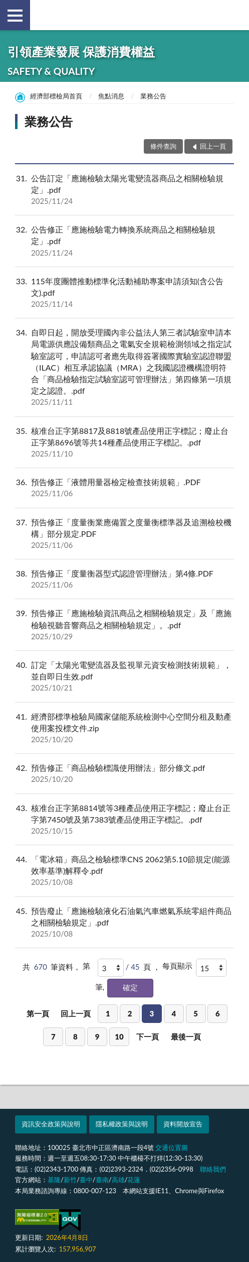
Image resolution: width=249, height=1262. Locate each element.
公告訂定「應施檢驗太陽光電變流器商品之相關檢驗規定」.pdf (124, 189)
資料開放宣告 (182, 1124)
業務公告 (153, 96)
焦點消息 (111, 96)
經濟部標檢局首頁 (56, 96)
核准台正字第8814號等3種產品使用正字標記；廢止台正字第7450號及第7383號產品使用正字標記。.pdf (124, 819)
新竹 (70, 1180)
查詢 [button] (234, 15)
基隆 (54, 1180)
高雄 (118, 1180)
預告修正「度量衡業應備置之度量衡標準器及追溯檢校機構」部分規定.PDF (124, 533)
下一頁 (147, 1036)
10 (119, 1036)
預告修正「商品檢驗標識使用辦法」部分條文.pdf (124, 773)
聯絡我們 (213, 1169)
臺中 (86, 1180)
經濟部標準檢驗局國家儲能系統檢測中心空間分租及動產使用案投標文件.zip (124, 728)
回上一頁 (76, 1013)
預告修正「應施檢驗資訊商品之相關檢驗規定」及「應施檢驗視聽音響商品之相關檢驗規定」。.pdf (124, 624)
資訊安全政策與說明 (51, 1124)
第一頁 (38, 1013)
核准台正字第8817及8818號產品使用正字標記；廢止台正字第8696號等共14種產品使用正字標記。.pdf (124, 442)
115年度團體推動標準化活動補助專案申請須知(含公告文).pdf (124, 292)
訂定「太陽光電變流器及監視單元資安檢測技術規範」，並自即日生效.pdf (124, 676)
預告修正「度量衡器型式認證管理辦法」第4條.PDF (124, 579)
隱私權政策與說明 (122, 1124)
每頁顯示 (177, 965)
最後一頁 (186, 1036)
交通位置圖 (171, 1147)
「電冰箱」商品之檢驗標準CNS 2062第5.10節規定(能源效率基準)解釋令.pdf (124, 870)
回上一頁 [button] (213, 146)
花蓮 (133, 1180)
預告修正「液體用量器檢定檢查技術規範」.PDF (124, 487)
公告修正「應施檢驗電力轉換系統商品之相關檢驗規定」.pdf (124, 241)
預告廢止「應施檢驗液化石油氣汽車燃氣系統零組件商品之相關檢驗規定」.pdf (124, 922)
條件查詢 (163, 146)
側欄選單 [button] (15, 16)
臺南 (102, 1180)
